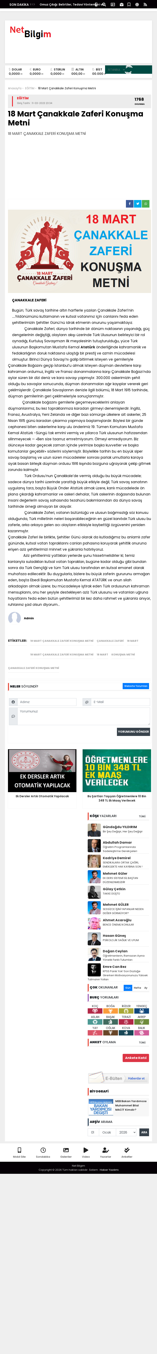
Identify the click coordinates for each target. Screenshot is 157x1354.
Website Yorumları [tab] (135, 634)
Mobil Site (19, 1147)
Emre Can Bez (114, 961)
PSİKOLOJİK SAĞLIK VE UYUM (121, 935)
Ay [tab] (145, 982)
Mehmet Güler (115, 868)
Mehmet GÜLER (116, 899)
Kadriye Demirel (117, 852)
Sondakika (43, 1147)
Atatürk (88, 347)
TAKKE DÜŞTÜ (111, 888)
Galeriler (66, 1147)
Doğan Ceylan (115, 946)
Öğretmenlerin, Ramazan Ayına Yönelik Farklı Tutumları (124, 952)
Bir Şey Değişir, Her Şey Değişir (123, 826)
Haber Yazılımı (109, 1164)
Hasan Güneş (114, 930)
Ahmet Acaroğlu (117, 914)
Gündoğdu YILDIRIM (120, 821)
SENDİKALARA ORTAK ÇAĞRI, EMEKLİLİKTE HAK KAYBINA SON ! (122, 859)
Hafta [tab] (137, 982)
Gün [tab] (128, 982)
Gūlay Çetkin (114, 883)
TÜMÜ (142, 811)
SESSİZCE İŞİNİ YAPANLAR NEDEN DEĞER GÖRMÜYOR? (123, 906)
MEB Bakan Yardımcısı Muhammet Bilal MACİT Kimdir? (131, 1100)
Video (86, 1147)
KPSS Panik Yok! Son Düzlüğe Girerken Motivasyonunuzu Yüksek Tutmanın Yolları (118, 970)
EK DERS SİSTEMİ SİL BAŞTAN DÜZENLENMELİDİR (120, 875)
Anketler (126, 1147)
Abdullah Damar (117, 837)
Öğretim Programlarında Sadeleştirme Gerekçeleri (120, 844)
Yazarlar (105, 1147)
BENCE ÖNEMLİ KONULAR (118, 919)
